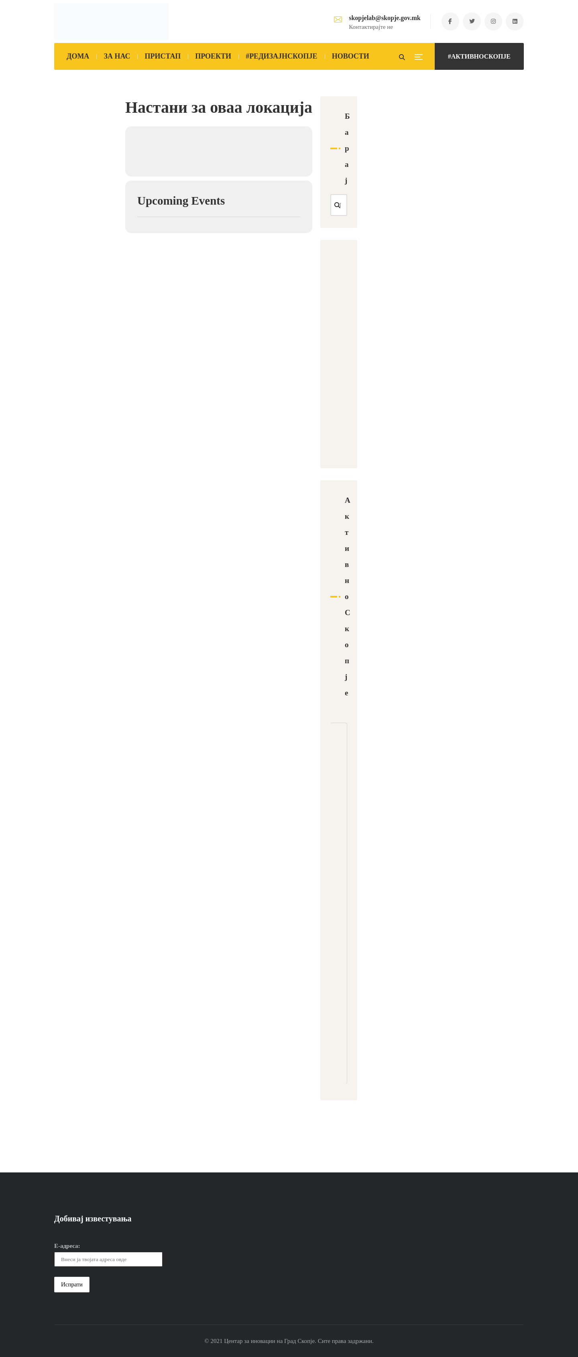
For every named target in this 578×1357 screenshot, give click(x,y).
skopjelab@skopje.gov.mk (384, 17)
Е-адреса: (67, 1246)
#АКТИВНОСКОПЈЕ (479, 56)
